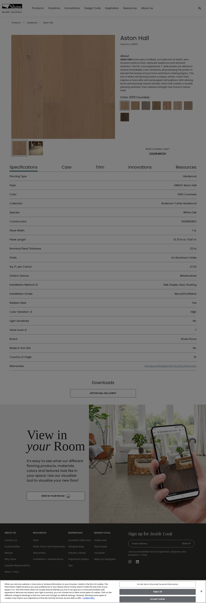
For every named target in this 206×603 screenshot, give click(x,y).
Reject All (157, 592)
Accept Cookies (157, 599)
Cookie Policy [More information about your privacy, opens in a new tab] (89, 598)
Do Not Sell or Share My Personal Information (157, 584)
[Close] (201, 591)
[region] (103, 591)
